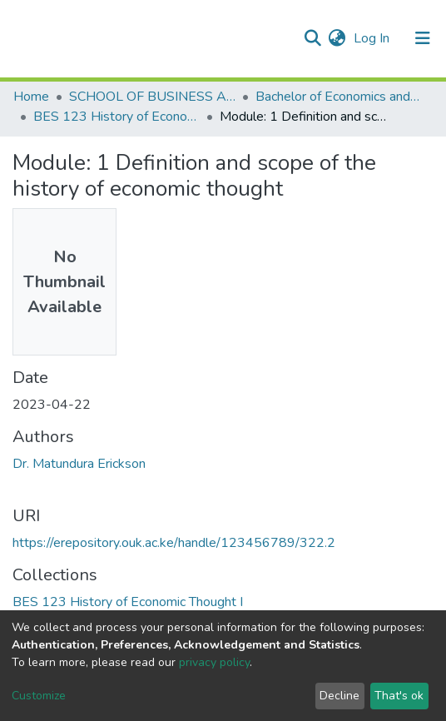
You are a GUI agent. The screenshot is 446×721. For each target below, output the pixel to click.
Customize (39, 696)
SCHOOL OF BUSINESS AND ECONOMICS (152, 96)
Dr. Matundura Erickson (79, 464)
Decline (339, 696)
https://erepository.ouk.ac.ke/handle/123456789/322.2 (173, 543)
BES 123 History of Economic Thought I (116, 116)
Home (31, 96)
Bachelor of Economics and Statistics (338, 96)
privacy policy (214, 662)
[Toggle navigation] (422, 38)
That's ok (399, 696)
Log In (373, 38)
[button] (336, 38)
